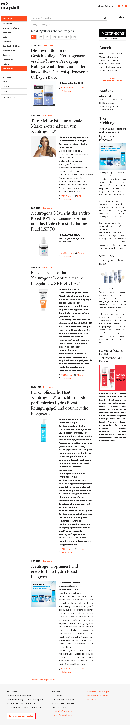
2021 (67, 37)
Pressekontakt (9, 97)
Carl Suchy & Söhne (12, 46)
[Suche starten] (105, 18)
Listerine (7, 64)
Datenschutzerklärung (97, 695)
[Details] (43, 95)
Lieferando (8, 59)
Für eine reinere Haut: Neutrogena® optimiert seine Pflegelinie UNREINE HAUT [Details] (57, 278)
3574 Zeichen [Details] (67, 668)
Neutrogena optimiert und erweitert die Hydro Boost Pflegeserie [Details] (54, 571)
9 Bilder (80, 668)
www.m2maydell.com (62, 715)
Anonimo (7, 32)
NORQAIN (7, 77)
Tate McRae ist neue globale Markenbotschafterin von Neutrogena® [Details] (56, 126)
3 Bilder (81, 87)
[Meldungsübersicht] (112, 35)
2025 (39, 37)
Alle (33, 37)
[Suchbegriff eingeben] (69, 18)
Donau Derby (9, 50)
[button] (121, 17)
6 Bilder (80, 375)
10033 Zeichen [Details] (67, 253)
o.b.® (5, 82)
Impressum (92, 699)
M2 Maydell (8, 23)
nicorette (7, 73)
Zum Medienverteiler (112, 79)
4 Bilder (80, 549)
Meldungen (14, 18)
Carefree (7, 41)
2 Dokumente (67, 552)
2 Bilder (81, 253)
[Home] (9, 5)
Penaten (7, 86)
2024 (46, 37)
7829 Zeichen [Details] (67, 549)
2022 (60, 37)
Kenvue (6, 55)
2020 (73, 37)
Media (13, 91)
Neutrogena (8, 68)
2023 (53, 37)
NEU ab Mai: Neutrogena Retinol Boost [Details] (111, 260)
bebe (5, 37)
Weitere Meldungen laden (43, 679)
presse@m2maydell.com (63, 711)
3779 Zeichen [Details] (67, 196)
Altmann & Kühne (11, 28)
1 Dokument (66, 91)
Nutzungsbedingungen (98, 691)
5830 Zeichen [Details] (67, 87)
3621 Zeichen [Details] (67, 375)
